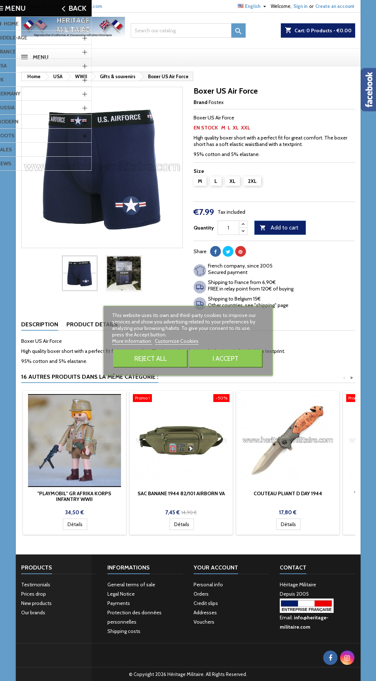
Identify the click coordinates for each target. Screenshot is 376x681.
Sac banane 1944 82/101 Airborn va (181, 493)
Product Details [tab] (92, 324)
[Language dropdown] (253, 6)
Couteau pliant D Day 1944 (288, 493)
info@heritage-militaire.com (72, 6)
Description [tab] (39, 324)
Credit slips (206, 603)
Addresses (205, 612)
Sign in (300, 6)
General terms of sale (131, 584)
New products (36, 603)
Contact (293, 567)
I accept (225, 358)
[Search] (188, 30)
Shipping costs (123, 631)
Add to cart (279, 228)
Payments (118, 603)
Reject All (150, 358)
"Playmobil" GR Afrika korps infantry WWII (74, 496)
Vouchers (204, 622)
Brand (201, 102)
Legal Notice (121, 594)
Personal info (208, 584)
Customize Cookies (177, 341)
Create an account (334, 6)
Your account (216, 567)
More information (132, 341)
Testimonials (35, 584)
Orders (201, 594)
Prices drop (33, 594)
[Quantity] (228, 228)
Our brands (33, 612)
